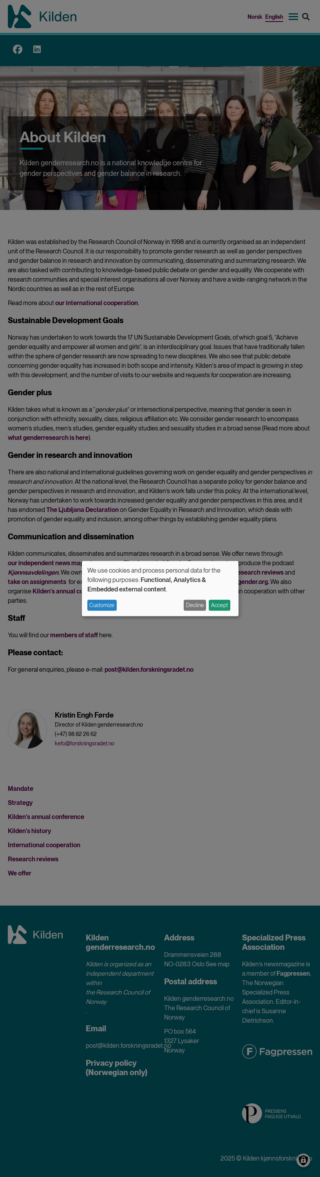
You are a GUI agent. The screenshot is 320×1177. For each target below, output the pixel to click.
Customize (101, 605)
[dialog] (160, 588)
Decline (195, 605)
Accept (219, 605)
